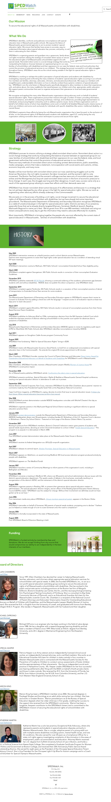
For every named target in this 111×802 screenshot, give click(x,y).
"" (85, 428)
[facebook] (70, 14)
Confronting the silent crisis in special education (66, 373)
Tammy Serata (69, 794)
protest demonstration (26, 415)
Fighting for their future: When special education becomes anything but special (54, 393)
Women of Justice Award (79, 365)
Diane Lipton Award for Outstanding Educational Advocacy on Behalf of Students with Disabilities (54, 357)
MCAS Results (39, 281)
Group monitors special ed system (59, 499)
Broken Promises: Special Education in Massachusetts (59, 449)
